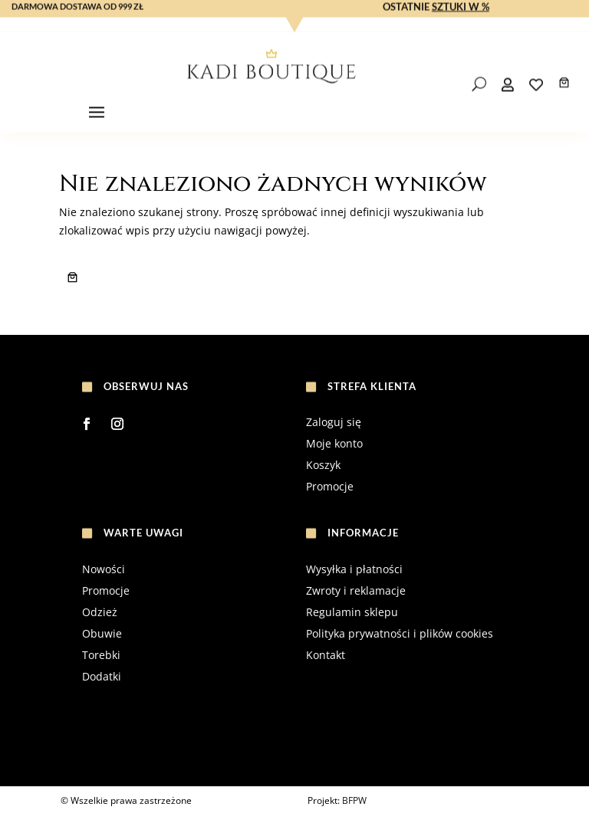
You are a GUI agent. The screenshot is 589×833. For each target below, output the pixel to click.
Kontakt (325, 655)
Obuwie (102, 633)
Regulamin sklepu (352, 612)
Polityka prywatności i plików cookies (399, 633)
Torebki (101, 655)
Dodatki (101, 676)
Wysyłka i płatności (354, 569)
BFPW (354, 800)
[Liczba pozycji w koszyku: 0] (564, 97)
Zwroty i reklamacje (356, 590)
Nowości (103, 569)
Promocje (330, 486)
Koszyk (323, 464)
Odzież (99, 612)
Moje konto (334, 443)
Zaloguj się (333, 422)
